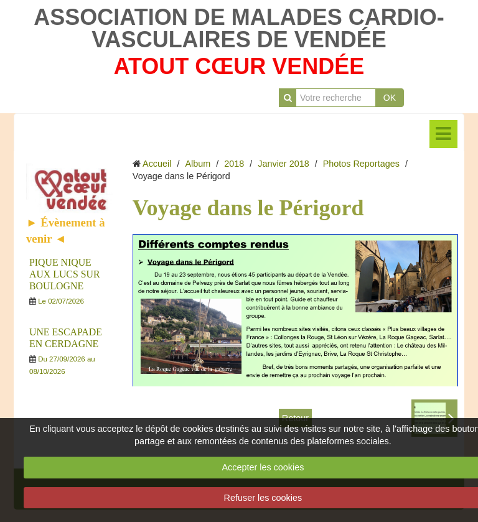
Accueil (157, 164)
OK (389, 98)
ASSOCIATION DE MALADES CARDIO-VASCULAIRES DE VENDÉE (239, 28)
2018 (234, 164)
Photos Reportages (361, 164)
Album (197, 164)
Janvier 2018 (283, 164)
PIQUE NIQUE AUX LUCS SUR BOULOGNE (64, 274)
